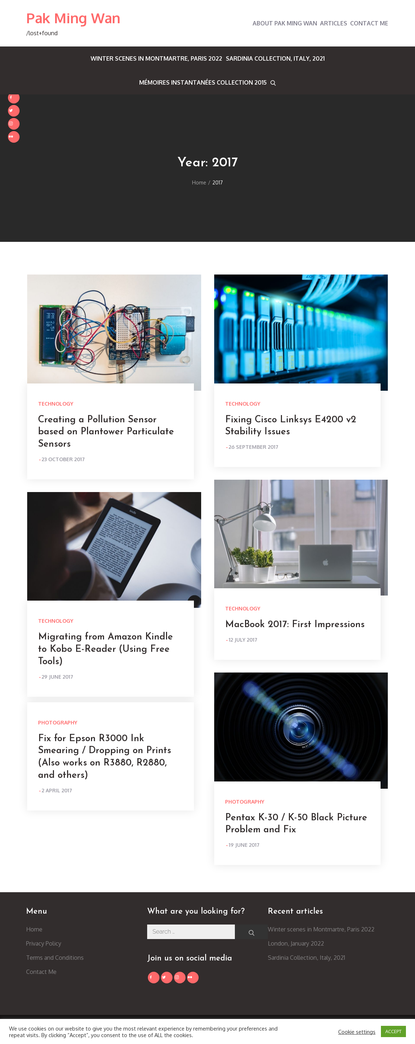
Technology (55, 404)
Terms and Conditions (55, 957)
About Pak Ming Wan (285, 23)
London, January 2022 (296, 943)
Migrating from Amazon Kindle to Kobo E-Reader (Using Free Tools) (105, 649)
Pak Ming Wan (73, 18)
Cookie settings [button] (356, 1031)
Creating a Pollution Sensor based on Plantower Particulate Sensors (106, 432)
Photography (244, 802)
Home (34, 929)
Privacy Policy (43, 943)
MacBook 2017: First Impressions (295, 625)
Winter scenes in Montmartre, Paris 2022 (156, 58)
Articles (333, 23)
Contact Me (369, 23)
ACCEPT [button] (393, 1031)
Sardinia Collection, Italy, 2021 (275, 58)
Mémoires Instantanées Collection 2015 (203, 82)
